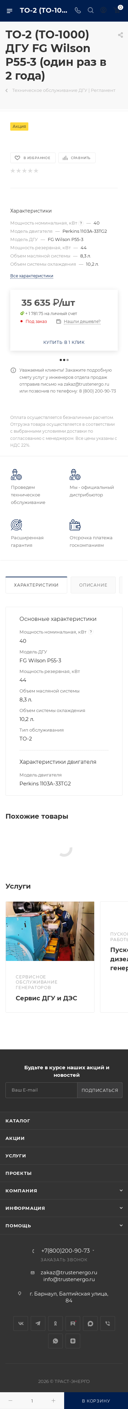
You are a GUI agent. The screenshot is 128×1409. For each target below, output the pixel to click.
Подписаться (100, 1090)
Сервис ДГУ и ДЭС (46, 998)
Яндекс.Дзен (73, 1341)
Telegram (38, 1323)
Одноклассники (55, 1323)
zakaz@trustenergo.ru (69, 1272)
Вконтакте (20, 1323)
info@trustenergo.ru (69, 1279)
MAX (90, 1323)
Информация (25, 1208)
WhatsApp (55, 1341)
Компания (21, 1190)
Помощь (18, 1225)
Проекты (18, 1173)
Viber (107, 1323)
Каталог (17, 1120)
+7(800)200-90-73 (65, 1251)
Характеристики (36, 585)
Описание (93, 585)
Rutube (73, 1323)
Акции (15, 1138)
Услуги (15, 1155)
